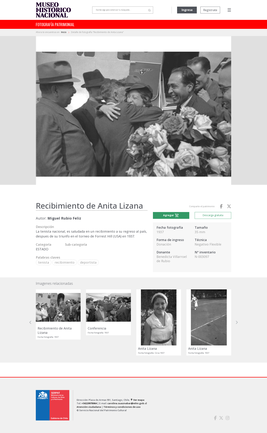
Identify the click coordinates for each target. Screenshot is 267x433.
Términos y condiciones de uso (122, 406)
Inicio (64, 32)
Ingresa (187, 10)
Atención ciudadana (89, 406)
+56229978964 (89, 403)
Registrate (210, 10)
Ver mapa (137, 399)
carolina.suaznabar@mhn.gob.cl (127, 403)
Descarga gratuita (213, 215)
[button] (30, 322)
